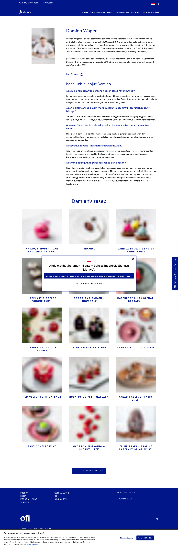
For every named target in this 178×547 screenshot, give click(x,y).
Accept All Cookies (145, 538)
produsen (48, 3)
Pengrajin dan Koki (28, 3)
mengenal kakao (104, 12)
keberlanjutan (121, 12)
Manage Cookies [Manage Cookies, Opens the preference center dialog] (126, 538)
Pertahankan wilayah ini (89, 283)
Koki (143, 12)
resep (92, 12)
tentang (135, 12)
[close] (132, 259)
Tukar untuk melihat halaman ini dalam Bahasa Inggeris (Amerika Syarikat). (88, 276)
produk (84, 12)
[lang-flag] (155, 3)
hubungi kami (152, 12)
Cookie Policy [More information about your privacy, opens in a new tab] (32, 544)
